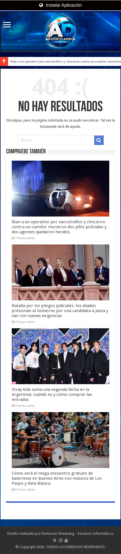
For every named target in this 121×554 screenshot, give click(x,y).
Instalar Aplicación (60, 5)
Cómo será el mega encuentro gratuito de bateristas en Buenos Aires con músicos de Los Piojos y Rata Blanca (57, 478)
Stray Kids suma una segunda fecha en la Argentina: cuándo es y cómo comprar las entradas (52, 394)
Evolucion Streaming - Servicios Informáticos (77, 533)
